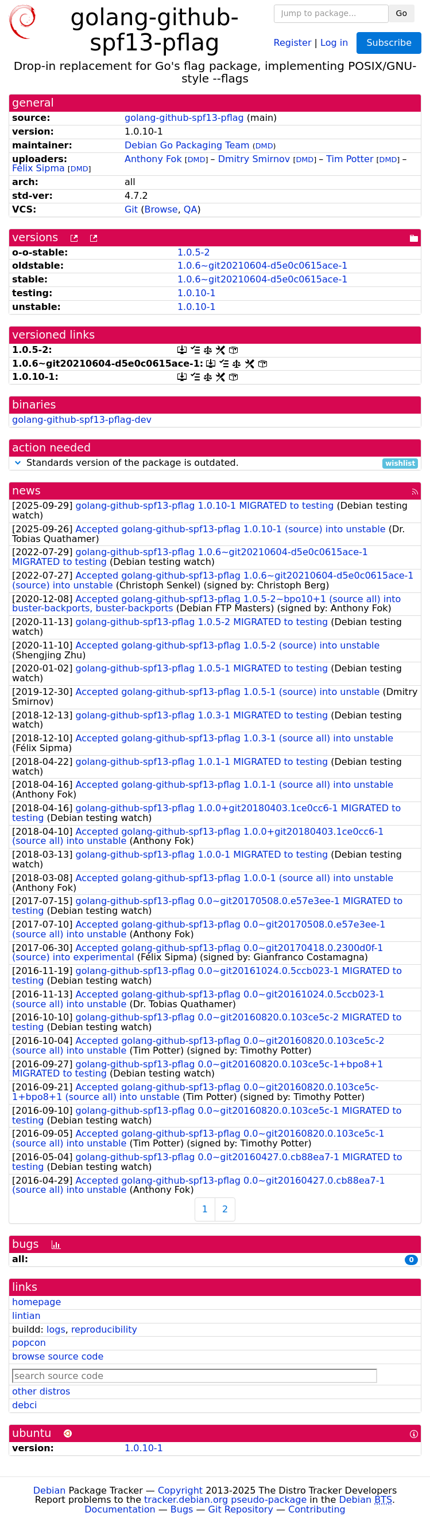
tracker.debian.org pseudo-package (225, 1499)
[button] (18, 462)
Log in (334, 42)
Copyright (180, 1490)
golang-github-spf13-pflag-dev (82, 419)
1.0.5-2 (193, 252)
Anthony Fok (153, 159)
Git (131, 209)
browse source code (57, 1356)
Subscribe (389, 42)
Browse (160, 209)
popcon (29, 1342)
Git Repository (240, 1509)
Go (401, 13)
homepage (36, 1302)
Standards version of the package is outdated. (215, 463)
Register (293, 42)
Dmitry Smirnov (254, 159)
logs (56, 1329)
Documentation (119, 1509)
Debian (49, 1490)
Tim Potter (349, 159)
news (26, 490)
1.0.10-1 (196, 293)
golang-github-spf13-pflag (184, 117)
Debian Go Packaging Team (187, 145)
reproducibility (104, 1329)
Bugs (182, 1509)
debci (24, 1405)
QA (190, 209)
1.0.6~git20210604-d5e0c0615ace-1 (262, 265)
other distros (41, 1391)
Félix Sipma (38, 168)
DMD (264, 146)
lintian (26, 1315)
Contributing (317, 1509)
